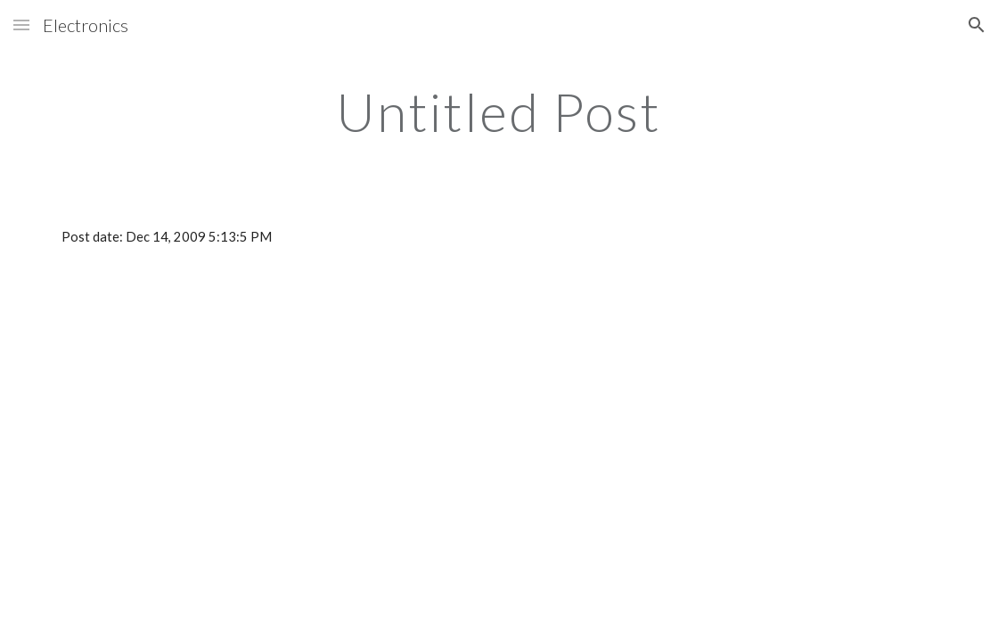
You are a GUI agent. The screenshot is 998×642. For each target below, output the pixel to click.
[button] (21, 24)
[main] (498, 111)
